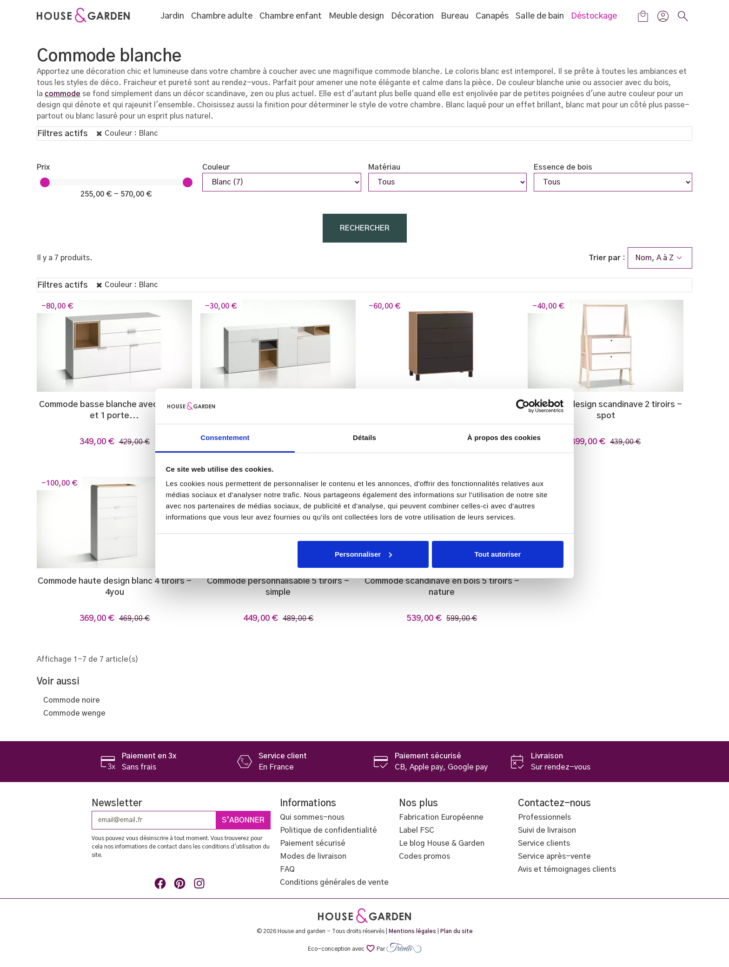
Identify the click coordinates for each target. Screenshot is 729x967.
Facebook (161, 885)
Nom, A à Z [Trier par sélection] (660, 257)
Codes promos (424, 856)
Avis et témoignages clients (567, 869)
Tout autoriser (498, 554)
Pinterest (181, 885)
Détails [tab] (364, 437)
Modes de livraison (313, 856)
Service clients (544, 843)
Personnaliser (363, 554)
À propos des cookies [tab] (504, 437)
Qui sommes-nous (312, 817)
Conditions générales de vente (334, 882)
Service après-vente (554, 856)
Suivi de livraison (547, 830)
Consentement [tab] (224, 437)
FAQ (287, 869)
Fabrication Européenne (441, 817)
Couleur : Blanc (131, 133)
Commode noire (71, 700)
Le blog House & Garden (441, 843)
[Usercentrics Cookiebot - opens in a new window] (522, 406)
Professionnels (544, 817)
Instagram (200, 885)
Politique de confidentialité (328, 830)
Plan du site (456, 931)
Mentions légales (412, 931)
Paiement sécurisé (312, 843)
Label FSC (416, 830)
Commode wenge (74, 713)
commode (62, 94)
